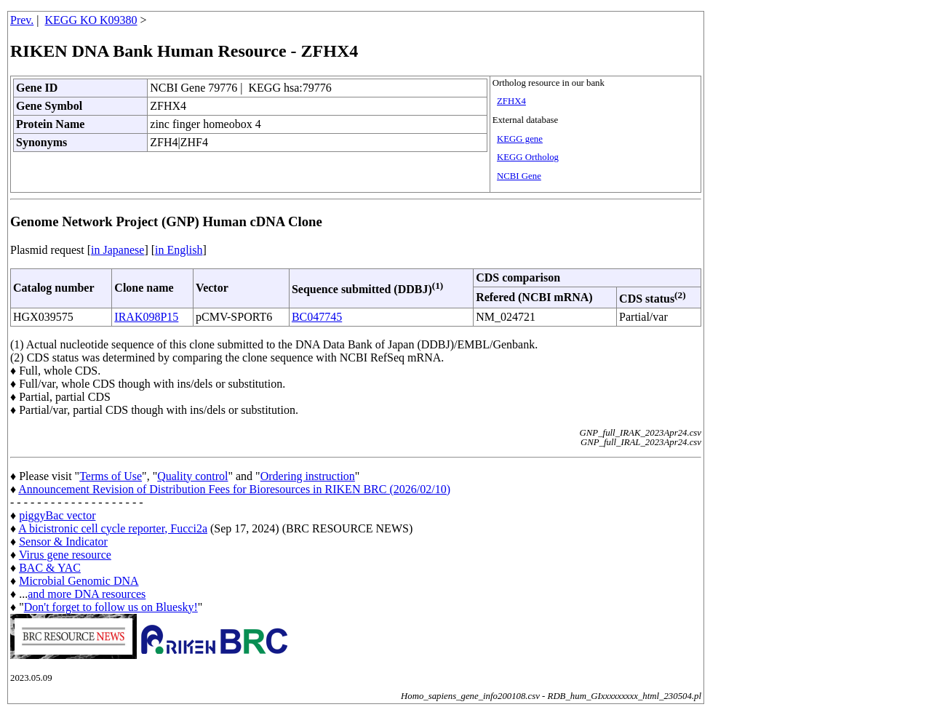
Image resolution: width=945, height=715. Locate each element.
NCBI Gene (519, 176)
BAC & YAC (50, 568)
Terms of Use (110, 476)
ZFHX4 (511, 101)
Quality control (192, 476)
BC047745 (317, 317)
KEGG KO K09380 (91, 20)
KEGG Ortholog (528, 157)
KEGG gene (520, 139)
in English (178, 250)
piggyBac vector (57, 515)
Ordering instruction (307, 476)
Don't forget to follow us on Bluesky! (111, 607)
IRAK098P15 (146, 317)
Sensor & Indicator (63, 541)
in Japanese (117, 250)
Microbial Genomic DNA (78, 581)
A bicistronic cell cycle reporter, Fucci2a (112, 528)
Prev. (21, 20)
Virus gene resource (65, 554)
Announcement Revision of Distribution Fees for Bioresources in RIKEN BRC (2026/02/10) (234, 489)
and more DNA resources (86, 594)
